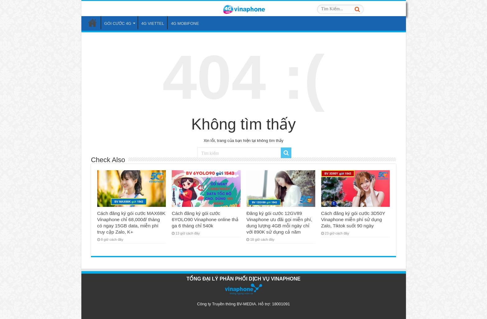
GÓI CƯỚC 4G (117, 23)
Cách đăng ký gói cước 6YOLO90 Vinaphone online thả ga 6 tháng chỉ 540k (205, 219)
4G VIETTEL (152, 23)
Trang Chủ (92, 22)
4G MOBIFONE (185, 23)
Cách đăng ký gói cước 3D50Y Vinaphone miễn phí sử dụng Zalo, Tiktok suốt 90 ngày (353, 219)
